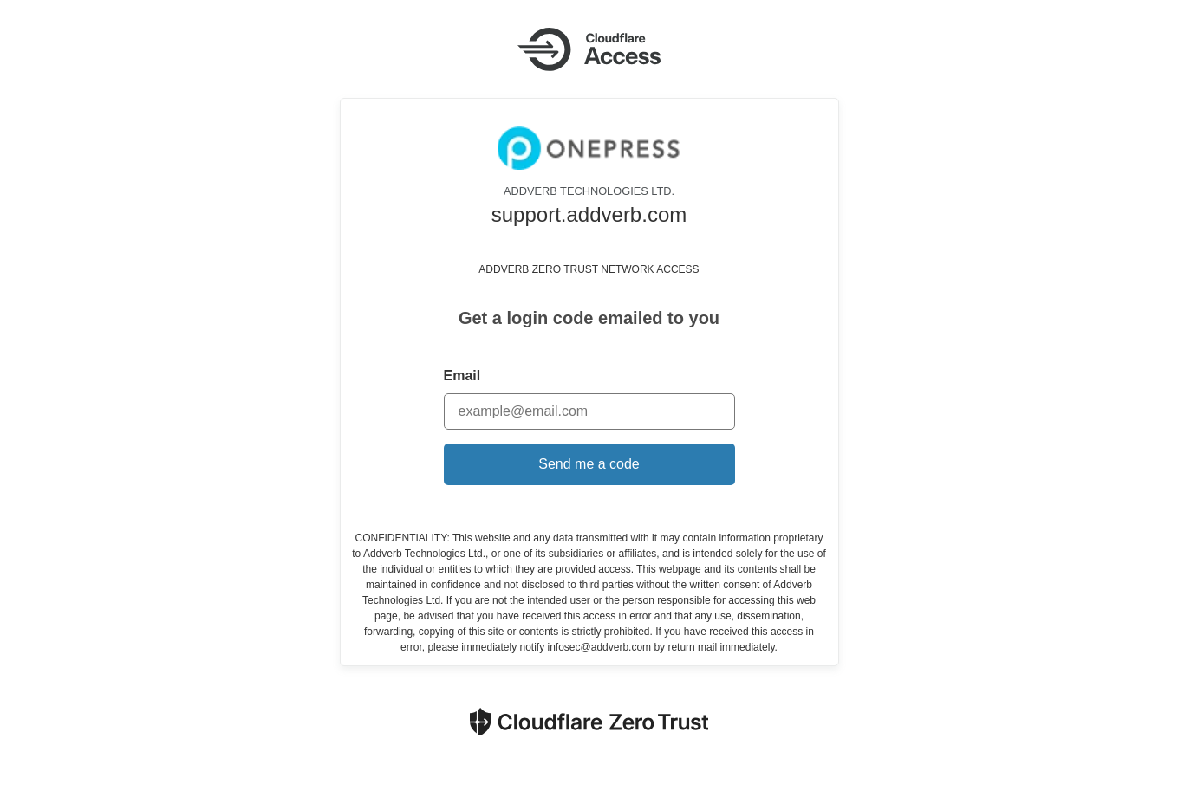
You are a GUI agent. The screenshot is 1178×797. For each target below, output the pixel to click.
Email (462, 375)
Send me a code (589, 464)
